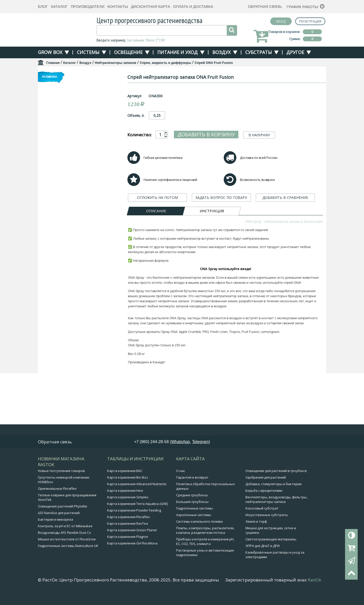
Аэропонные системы (193, 525)
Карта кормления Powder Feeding (134, 521)
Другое (295, 52)
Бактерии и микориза (55, 530)
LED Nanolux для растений (59, 523)
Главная (53, 63)
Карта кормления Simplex (127, 508)
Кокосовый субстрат (262, 519)
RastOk (314, 591)
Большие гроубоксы (192, 512)
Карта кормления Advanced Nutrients (137, 495)
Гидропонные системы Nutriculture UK (68, 556)
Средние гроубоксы (192, 506)
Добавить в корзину (206, 134)
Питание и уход (177, 52)
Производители (88, 6)
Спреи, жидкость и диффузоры (165, 63)
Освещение (128, 52)
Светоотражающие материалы (270, 550)
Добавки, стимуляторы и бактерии (273, 495)
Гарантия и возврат (192, 488)
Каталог (59, 6)
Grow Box (50, 52)
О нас (180, 481)
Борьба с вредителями (263, 501)
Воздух (221, 52)
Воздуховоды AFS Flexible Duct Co (64, 543)
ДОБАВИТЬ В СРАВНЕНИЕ (285, 197)
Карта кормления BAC (124, 481)
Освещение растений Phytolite (62, 517)
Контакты (117, 6)
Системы (88, 52)
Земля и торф (256, 532)
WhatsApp (180, 452)
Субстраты (258, 52)
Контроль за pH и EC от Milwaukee (65, 537)
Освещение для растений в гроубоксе (276, 481)
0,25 (157, 115)
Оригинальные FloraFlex (57, 499)
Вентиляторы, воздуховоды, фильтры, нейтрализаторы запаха (276, 510)
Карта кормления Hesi (125, 501)
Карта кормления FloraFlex (128, 527)
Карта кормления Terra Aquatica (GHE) (137, 514)
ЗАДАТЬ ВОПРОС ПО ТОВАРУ (221, 197)
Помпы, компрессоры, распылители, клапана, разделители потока (205, 541)
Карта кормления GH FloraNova (132, 554)
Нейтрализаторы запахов (115, 63)
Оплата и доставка (193, 6)
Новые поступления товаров (61, 481)
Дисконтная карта (150, 6)
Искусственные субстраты (266, 525)
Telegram (200, 452)
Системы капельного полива (199, 532)
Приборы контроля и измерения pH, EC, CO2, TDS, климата (205, 552)
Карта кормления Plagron (127, 547)
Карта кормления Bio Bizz (127, 488)
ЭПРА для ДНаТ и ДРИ (262, 556)
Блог (43, 6)
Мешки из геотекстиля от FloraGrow (67, 550)
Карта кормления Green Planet (132, 541)
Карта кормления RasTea (127, 534)
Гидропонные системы (194, 519)
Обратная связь (265, 6)
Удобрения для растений (265, 488)
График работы (302, 7)
